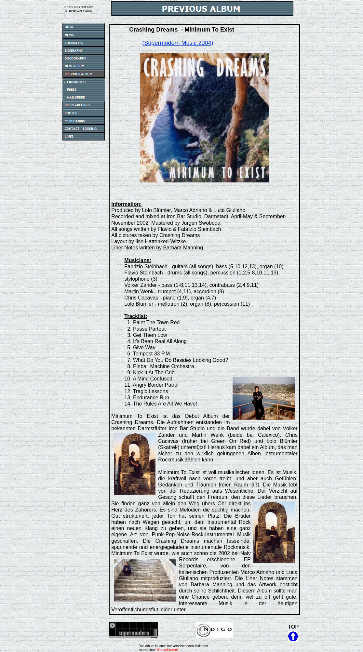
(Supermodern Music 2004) (177, 43)
